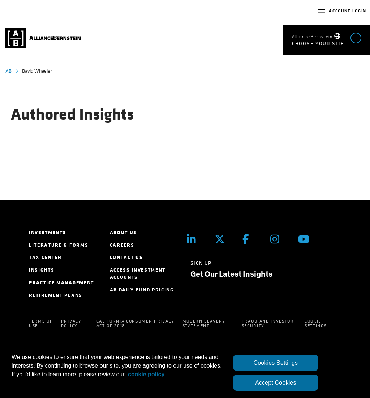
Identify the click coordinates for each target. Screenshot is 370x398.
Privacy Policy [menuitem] (71, 323)
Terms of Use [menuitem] (40, 323)
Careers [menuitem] (122, 245)
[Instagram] (278, 239)
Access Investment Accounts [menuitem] (138, 274)
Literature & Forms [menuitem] (58, 245)
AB (8, 71)
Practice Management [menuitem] (61, 282)
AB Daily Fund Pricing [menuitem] (142, 289)
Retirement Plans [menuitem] (55, 295)
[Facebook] (250, 239)
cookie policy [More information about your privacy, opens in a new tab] (146, 374)
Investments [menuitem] (47, 232)
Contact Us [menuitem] (126, 257)
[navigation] (321, 11)
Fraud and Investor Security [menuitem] (268, 323)
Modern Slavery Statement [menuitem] (204, 323)
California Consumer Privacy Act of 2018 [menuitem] (135, 323)
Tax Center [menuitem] (45, 257)
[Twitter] (223, 239)
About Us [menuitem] (123, 232)
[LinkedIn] (195, 239)
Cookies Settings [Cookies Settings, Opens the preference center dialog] (276, 363)
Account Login (347, 11)
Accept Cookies (275, 383)
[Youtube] (306, 239)
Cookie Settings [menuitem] (316, 323)
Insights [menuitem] (41, 270)
